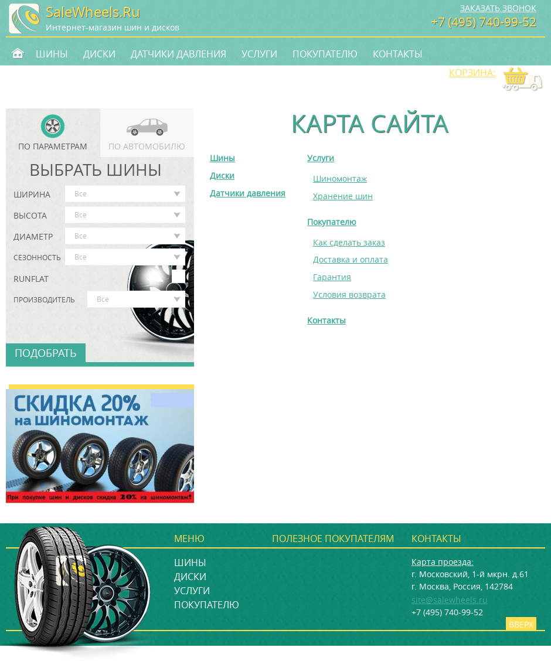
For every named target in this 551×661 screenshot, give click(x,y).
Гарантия (332, 276)
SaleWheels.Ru (93, 11)
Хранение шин (343, 196)
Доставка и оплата (350, 259)
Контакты (398, 53)
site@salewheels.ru (449, 599)
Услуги (259, 53)
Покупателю (325, 53)
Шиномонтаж (340, 178)
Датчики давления (178, 53)
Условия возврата (349, 294)
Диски (99, 53)
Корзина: (472, 72)
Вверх (521, 624)
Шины (52, 53)
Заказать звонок (498, 7)
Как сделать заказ (349, 242)
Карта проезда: (442, 561)
